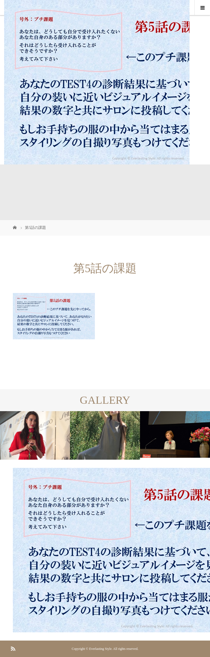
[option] (35, 435)
